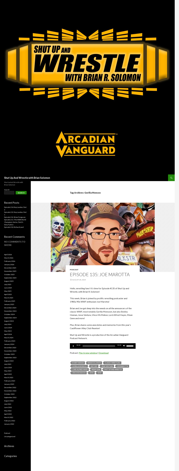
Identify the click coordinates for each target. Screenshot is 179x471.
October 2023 (9, 354)
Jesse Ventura (107, 366)
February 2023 (9, 381)
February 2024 (9, 341)
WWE (92, 373)
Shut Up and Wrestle (113, 369)
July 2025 (7, 284)
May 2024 (8, 331)
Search (6, 190)
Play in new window (88, 353)
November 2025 (10, 271)
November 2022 (10, 391)
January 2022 (9, 424)
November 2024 (10, 311)
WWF (100, 373)
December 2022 (10, 387)
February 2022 (9, 421)
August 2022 (9, 401)
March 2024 (8, 338)
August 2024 (9, 321)
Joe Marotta (122, 366)
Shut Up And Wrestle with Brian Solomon (27, 177)
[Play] (73, 346)
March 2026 (8, 258)
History (94, 366)
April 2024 (8, 334)
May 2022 (8, 411)
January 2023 (9, 384)
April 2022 (8, 414)
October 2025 (9, 274)
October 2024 (9, 314)
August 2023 (9, 361)
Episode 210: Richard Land (14, 227)
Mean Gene (96, 369)
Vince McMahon (79, 373)
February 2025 (9, 301)
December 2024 (10, 308)
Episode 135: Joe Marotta (100, 274)
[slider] (99, 346)
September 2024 (10, 318)
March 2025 (8, 298)
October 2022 (9, 394)
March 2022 (8, 417)
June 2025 (8, 288)
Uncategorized (9, 436)
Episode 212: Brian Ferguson (15, 217)
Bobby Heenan (78, 363)
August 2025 (9, 281)
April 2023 (8, 374)
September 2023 (10, 358)
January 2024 (9, 344)
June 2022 (8, 407)
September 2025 (10, 278)
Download (104, 353)
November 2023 (10, 351)
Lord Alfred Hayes (80, 369)
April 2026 (8, 254)
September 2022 (10, 397)
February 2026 (9, 261)
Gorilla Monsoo (79, 366)
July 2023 (7, 364)
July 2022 (7, 404)
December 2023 (10, 348)
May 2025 (8, 291)
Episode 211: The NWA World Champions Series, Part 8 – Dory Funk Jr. (15, 222)
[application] (103, 346)
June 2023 (8, 367)
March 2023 (8, 377)
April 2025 (8, 294)
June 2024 (8, 328)
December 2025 (10, 268)
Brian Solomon (94, 363)
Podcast (74, 270)
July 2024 (7, 324)
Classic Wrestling (112, 363)
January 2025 (9, 304)
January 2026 (9, 264)
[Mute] (124, 346)
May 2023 (8, 371)
